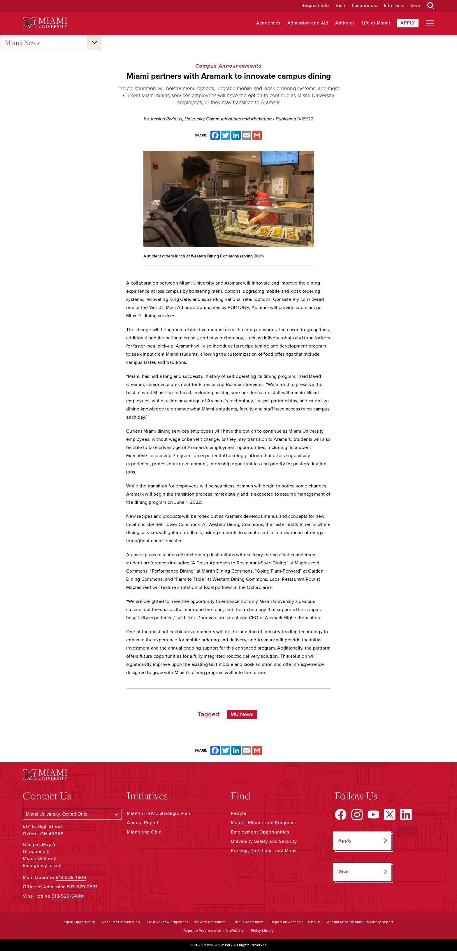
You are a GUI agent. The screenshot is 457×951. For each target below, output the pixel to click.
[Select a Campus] (72, 814)
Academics (268, 23)
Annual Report (143, 823)
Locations (362, 5)
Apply (407, 23)
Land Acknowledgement (167, 922)
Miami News (22, 42)
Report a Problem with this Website (214, 931)
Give (415, 5)
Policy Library (262, 931)
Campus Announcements (228, 66)
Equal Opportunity (79, 922)
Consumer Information (121, 922)
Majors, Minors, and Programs (263, 823)
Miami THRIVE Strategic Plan (158, 813)
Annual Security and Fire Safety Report (360, 922)
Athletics (345, 23)
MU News (242, 714)
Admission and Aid (307, 23)
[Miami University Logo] (45, 22)
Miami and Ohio (144, 832)
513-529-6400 (67, 896)
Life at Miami (376, 23)
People (238, 813)
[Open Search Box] (430, 5)
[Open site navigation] (430, 23)
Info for (392, 5)
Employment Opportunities (260, 832)
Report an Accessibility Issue (295, 922)
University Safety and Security (264, 841)
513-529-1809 (71, 877)
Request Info (315, 5)
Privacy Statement (210, 922)
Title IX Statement (248, 922)
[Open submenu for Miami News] (94, 42)
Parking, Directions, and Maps (263, 851)
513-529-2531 (82, 887)
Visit (340, 5)
